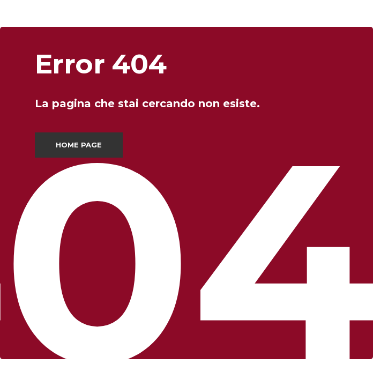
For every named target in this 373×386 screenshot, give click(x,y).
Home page (79, 144)
